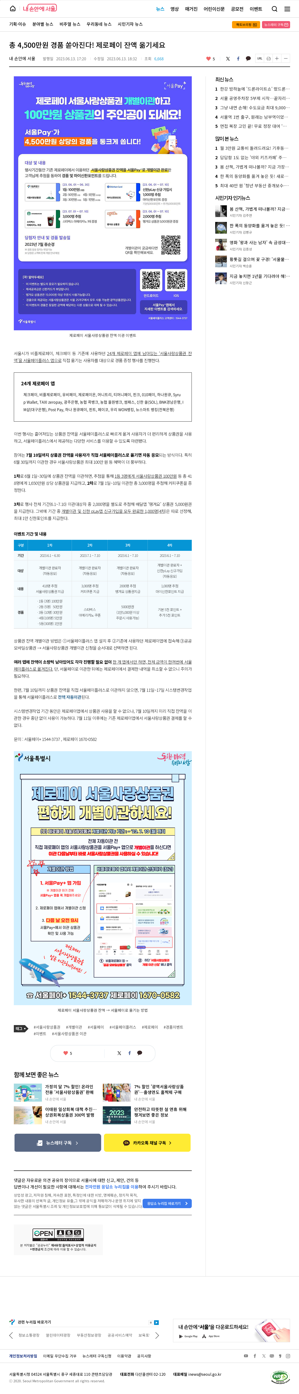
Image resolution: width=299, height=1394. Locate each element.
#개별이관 (74, 1027)
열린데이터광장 (86, 1335)
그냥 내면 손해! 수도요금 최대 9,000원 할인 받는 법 (252, 107)
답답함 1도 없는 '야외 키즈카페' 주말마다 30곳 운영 (252, 157)
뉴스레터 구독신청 (96, 1356)
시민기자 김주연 (241, 215)
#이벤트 (40, 1034)
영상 (174, 8)
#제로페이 (150, 1027)
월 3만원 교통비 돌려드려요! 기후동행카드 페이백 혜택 (252, 148)
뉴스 (160, 8)
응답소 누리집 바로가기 (164, 1203)
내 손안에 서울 (40, 7)
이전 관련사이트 (11, 1335)
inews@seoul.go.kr (204, 1374)
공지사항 (144, 1356)
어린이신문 (214, 8)
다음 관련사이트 (157, 1335)
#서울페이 (96, 1027)
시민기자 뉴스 (130, 24)
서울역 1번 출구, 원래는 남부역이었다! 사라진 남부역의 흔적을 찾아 (252, 117)
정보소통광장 (57, 1335)
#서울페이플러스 (123, 1027)
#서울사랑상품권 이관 (69, 1034)
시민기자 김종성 (241, 249)
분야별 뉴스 (42, 24)
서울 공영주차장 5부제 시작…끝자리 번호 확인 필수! (252, 98)
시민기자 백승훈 (241, 266)
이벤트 (256, 8)
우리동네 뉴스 (99, 24)
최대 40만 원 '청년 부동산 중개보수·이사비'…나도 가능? (252, 185)
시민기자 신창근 (241, 282)
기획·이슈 (17, 24)
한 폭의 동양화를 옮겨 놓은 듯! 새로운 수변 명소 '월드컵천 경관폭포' (252, 176)
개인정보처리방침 (23, 1356)
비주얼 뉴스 (70, 24)
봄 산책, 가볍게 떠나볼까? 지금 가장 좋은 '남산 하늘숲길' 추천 (252, 167)
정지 (150, 1322)
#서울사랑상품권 (47, 1027)
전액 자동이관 (69, 697)
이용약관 (124, 1356)
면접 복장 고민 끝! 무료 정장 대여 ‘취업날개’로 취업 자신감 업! (252, 126)
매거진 (191, 8)
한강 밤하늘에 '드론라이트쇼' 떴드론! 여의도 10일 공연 (252, 89)
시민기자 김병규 (241, 232)
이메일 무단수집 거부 (60, 1356)
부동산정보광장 (117, 1335)
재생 (156, 1322)
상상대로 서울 (29, 1335)
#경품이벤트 (173, 1027)
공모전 (237, 8)
